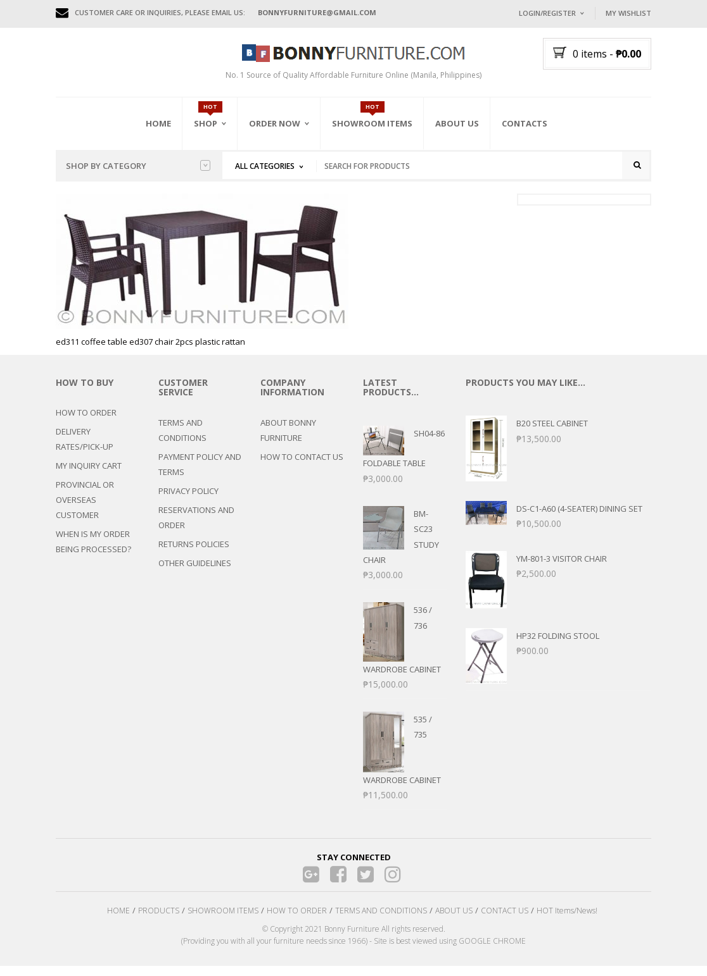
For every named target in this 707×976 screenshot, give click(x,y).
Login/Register (547, 13)
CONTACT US (504, 921)
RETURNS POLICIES (193, 554)
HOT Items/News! (567, 921)
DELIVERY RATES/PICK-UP (84, 449)
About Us (457, 123)
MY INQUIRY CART (89, 476)
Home (158, 123)
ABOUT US (454, 921)
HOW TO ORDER (86, 423)
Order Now (274, 123)
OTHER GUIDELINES (194, 573)
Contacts (524, 123)
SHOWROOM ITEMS (223, 921)
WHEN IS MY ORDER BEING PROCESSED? (93, 552)
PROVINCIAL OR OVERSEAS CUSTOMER (85, 510)
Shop (205, 123)
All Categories (265, 166)
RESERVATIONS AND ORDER (196, 527)
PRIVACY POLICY (188, 501)
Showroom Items (372, 123)
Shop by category (138, 165)
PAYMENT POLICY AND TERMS (199, 474)
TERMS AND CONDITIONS (182, 440)
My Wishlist (628, 13)
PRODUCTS (158, 921)
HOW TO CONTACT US (301, 467)
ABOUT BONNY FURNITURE (288, 440)
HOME (118, 921)
